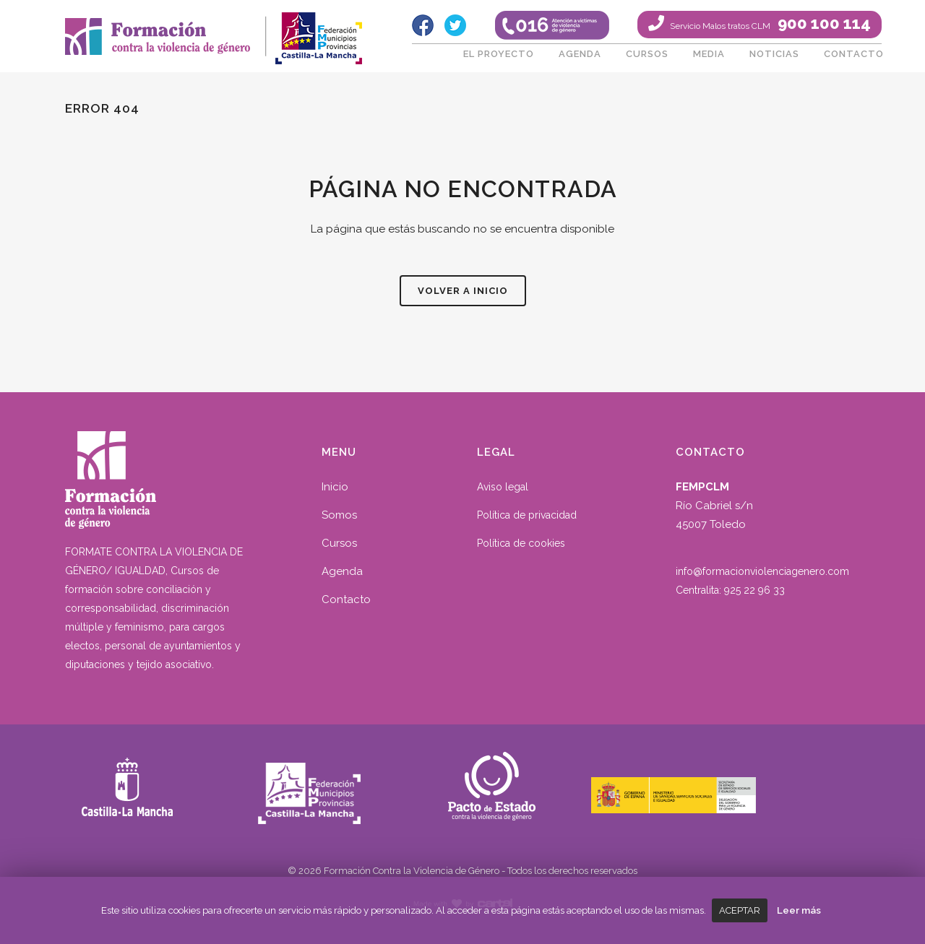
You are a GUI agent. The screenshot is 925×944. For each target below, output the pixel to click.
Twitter (455, 25)
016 (552, 25)
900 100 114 (769, 23)
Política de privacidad (527, 515)
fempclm (318, 32)
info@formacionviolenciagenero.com (762, 571)
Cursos (339, 543)
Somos (339, 514)
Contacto (346, 599)
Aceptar (739, 910)
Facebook (423, 25)
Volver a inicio (463, 290)
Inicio (335, 486)
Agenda (342, 571)
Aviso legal (502, 487)
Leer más (799, 910)
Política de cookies (521, 543)
